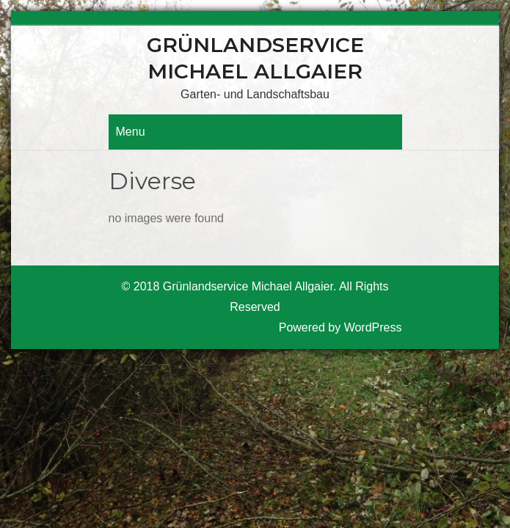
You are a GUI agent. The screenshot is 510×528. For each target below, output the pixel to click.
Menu (130, 131)
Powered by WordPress (340, 327)
